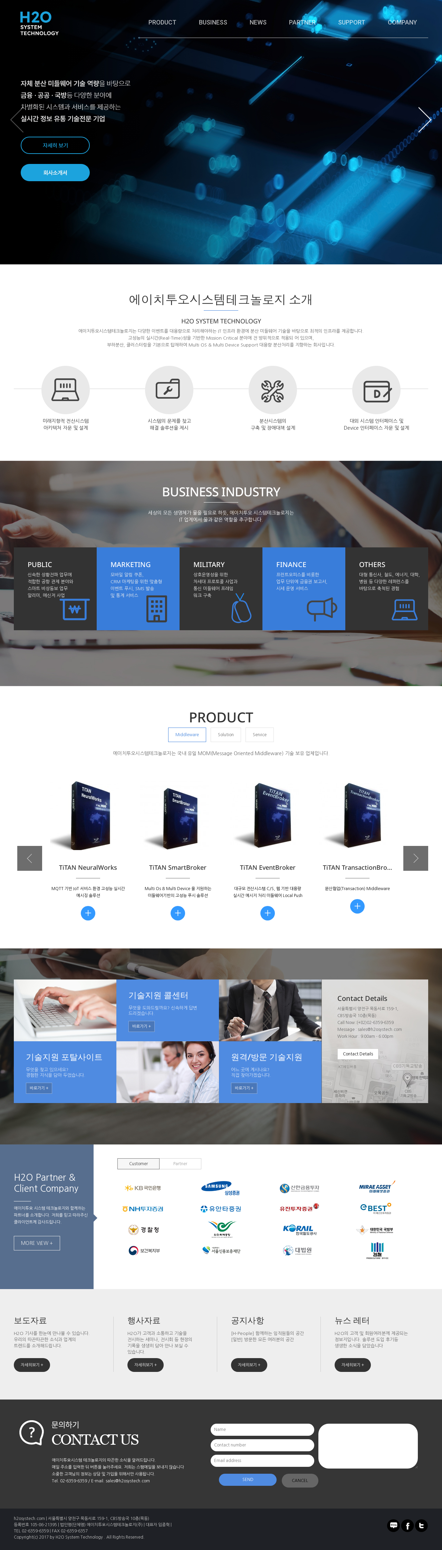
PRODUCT (162, 22)
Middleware (187, 735)
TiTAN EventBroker (268, 867)
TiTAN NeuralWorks (88, 867)
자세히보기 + (32, 1365)
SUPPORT (351, 22)
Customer (138, 1164)
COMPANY (402, 22)
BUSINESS (213, 22)
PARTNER (302, 22)
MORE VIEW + (37, 1243)
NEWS (258, 22)
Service (260, 735)
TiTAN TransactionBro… (357, 867)
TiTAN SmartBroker (177, 867)
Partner (180, 1164)
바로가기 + (141, 1026)
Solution (226, 735)
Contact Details (358, 1054)
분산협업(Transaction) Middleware (357, 889)
